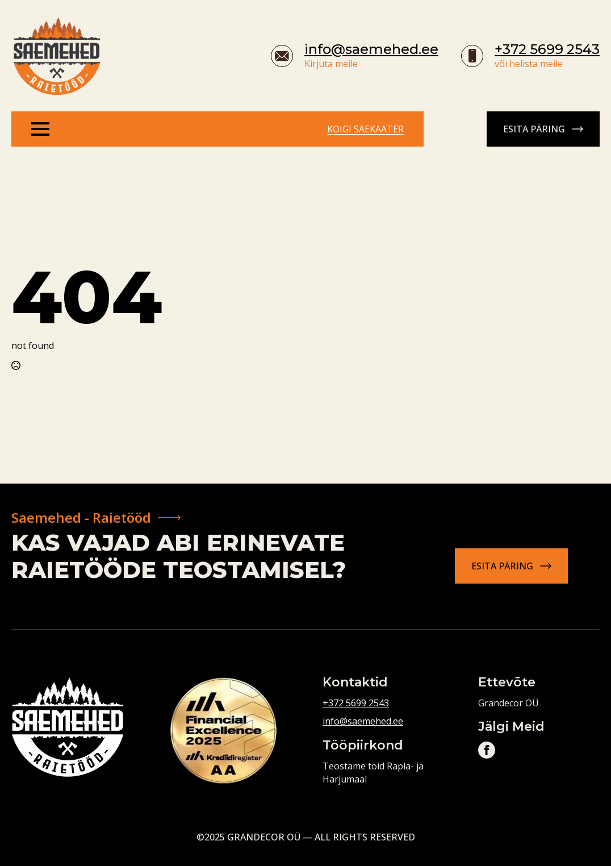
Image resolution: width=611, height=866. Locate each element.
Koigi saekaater (365, 129)
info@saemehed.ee (371, 49)
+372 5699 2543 (547, 49)
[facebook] (486, 750)
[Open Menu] (40, 129)
